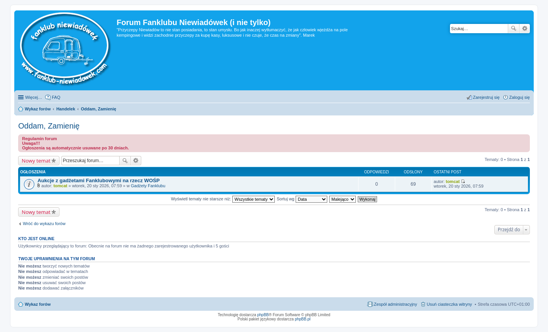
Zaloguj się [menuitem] (519, 97)
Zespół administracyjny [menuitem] (395, 304)
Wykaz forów (38, 304)
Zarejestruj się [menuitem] (486, 97)
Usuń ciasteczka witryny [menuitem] (449, 304)
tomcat (60, 185)
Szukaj (513, 28)
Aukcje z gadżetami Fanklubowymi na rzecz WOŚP (98, 180)
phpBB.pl (303, 319)
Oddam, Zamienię (48, 126)
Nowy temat (36, 160)
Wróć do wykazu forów (44, 223)
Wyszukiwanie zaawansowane (524, 28)
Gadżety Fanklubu (148, 185)
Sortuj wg (302, 198)
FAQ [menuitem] (56, 97)
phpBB (263, 315)
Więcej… (33, 97)
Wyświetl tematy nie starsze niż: (223, 198)
